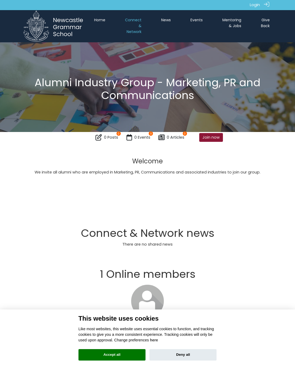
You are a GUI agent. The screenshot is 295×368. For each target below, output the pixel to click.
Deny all (183, 355)
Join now (211, 137)
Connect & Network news (147, 233)
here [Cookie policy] (154, 340)
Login (255, 4)
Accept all (112, 355)
